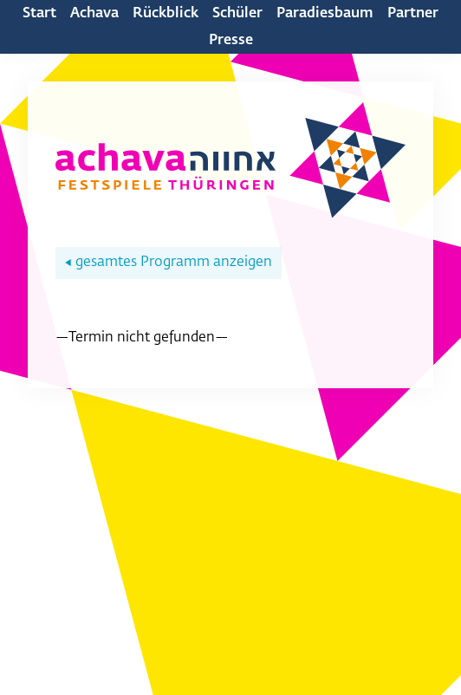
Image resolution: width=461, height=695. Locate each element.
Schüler (237, 14)
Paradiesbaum (324, 14)
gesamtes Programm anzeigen (168, 263)
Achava (94, 14)
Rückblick (165, 14)
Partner (412, 14)
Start (39, 14)
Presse (231, 41)
